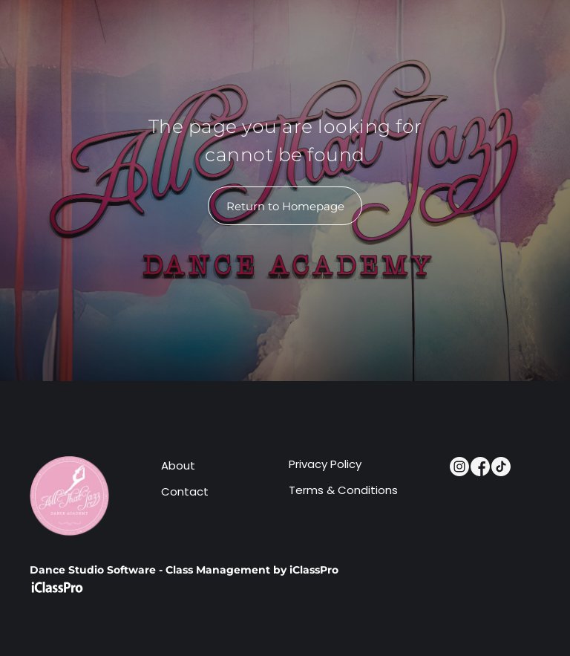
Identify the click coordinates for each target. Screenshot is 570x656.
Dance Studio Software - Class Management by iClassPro (184, 570)
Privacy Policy (325, 464)
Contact (185, 491)
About (178, 465)
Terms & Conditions (343, 490)
